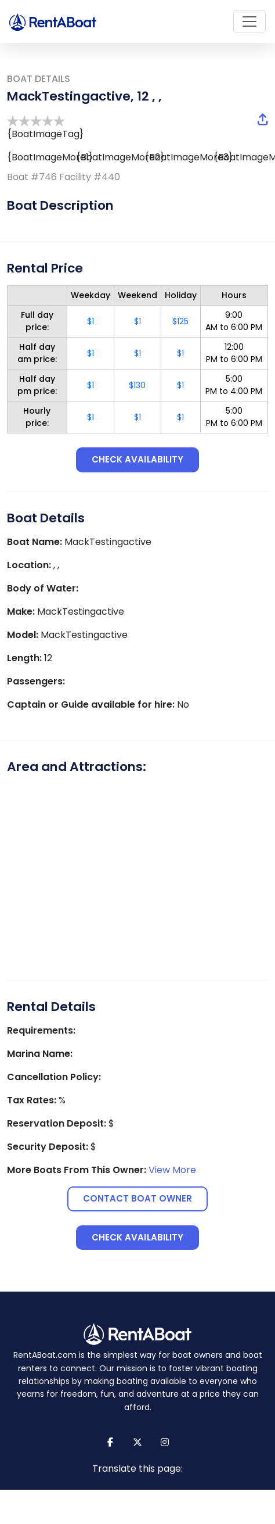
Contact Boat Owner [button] (138, 1198)
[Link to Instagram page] (165, 1442)
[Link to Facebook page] (110, 1442)
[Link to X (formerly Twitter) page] (138, 1442)
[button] (263, 120)
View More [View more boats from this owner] (172, 1170)
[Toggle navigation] (249, 21)
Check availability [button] (137, 459)
